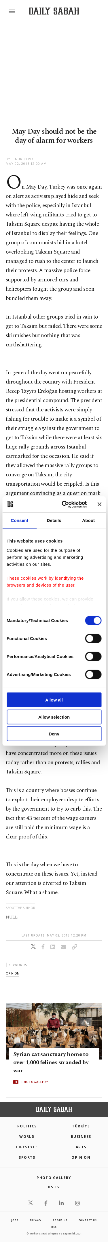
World (27, 1136)
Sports (27, 1157)
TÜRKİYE (81, 1126)
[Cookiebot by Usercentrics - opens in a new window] (64, 504)
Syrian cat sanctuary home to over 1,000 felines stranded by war (50, 1062)
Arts (81, 1147)
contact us (88, 1220)
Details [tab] (54, 520)
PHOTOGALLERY (35, 1082)
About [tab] (88, 520)
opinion (12, 973)
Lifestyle (27, 1147)
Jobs (14, 1220)
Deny (54, 733)
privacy (36, 1220)
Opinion (80, 1157)
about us (60, 1220)
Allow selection (54, 716)
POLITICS (27, 1126)
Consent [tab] (19, 520)
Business (81, 1136)
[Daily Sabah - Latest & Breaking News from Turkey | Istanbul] (54, 11)
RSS (53, 1226)
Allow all (54, 699)
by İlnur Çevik (20, 159)
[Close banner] (99, 504)
